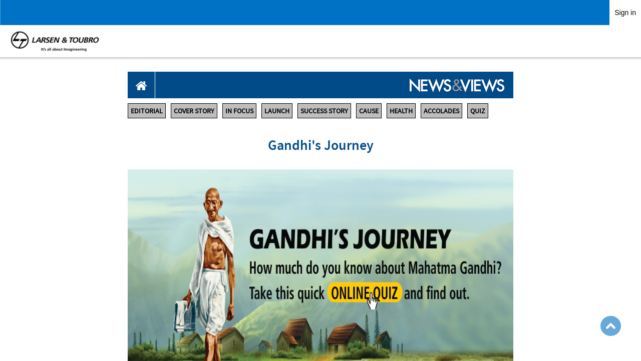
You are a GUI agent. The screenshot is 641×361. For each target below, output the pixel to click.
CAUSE (369, 110)
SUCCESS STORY (324, 110)
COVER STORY (194, 110)
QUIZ (477, 110)
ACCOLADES (441, 110)
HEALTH (401, 110)
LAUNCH (276, 110)
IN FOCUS (239, 110)
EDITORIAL (147, 110)
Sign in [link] (625, 13)
